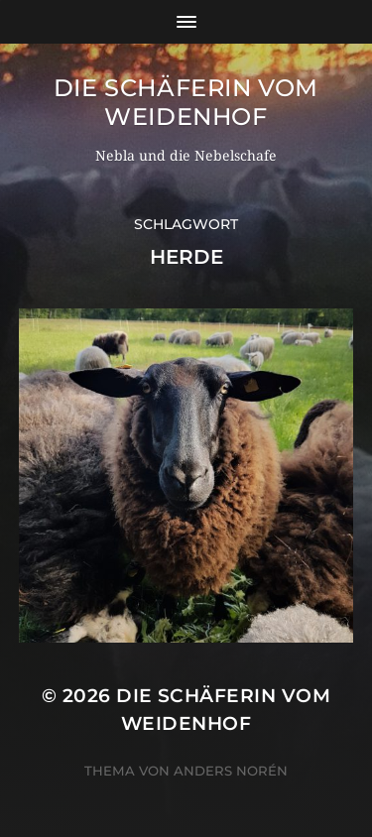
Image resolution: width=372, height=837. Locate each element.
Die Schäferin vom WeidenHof (186, 102)
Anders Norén (231, 770)
